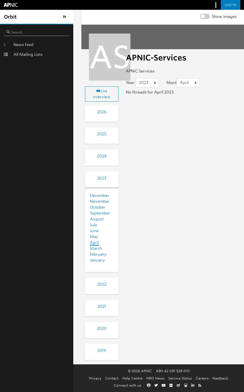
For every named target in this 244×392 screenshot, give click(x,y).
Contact (82, 378)
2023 (43, 172)
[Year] (108, 82)
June (27, 225)
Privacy (66, 378)
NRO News (126, 378)
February (31, 248)
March (29, 242)
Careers (172, 378)
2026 (43, 106)
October (31, 201)
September (33, 207)
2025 (43, 128)
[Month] (165, 82)
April (27, 236)
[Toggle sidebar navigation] (9, 17)
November (33, 195)
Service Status (150, 378)
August (30, 213)
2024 (43, 150)
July (27, 219)
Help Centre (103, 378)
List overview (43, 91)
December (33, 189)
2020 (43, 322)
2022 (43, 278)
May (27, 230)
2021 (43, 300)
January (30, 254)
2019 (43, 344)
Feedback (191, 378)
